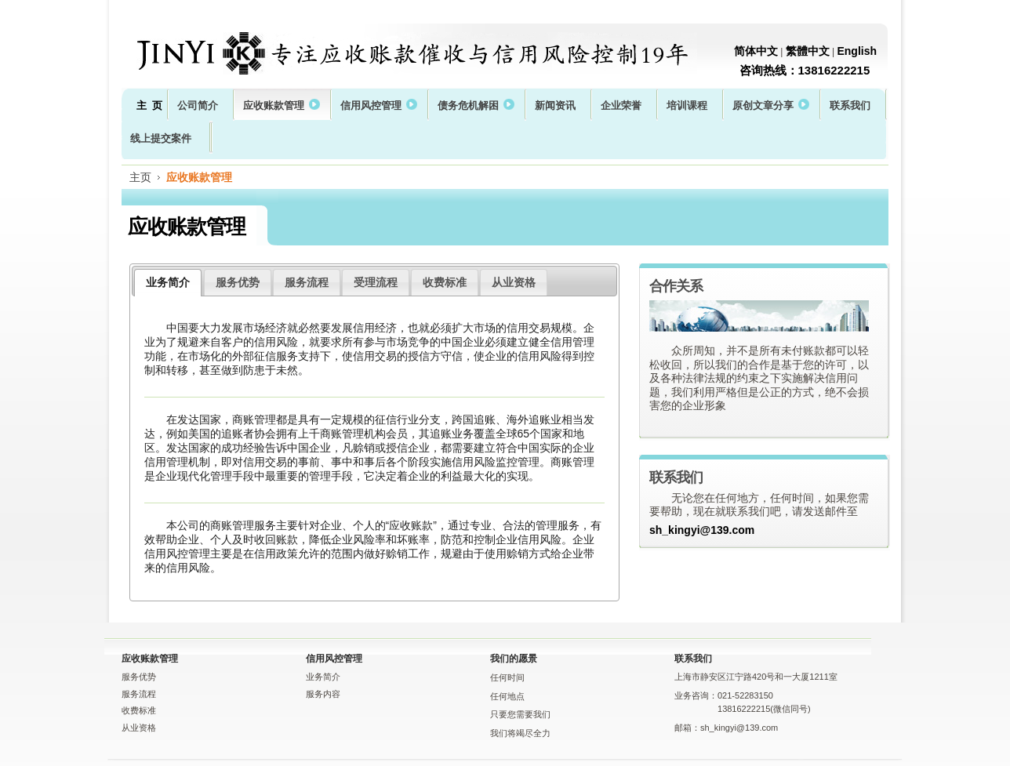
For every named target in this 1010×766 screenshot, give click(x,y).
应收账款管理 (199, 177)
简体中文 (756, 51)
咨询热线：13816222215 (804, 70)
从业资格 (514, 282)
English (857, 51)
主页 (140, 177)
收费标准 (445, 282)
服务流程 (307, 282)
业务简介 (168, 282)
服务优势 (238, 282)
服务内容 (323, 694)
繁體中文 (808, 51)
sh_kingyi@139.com (701, 530)
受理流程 (376, 282)
